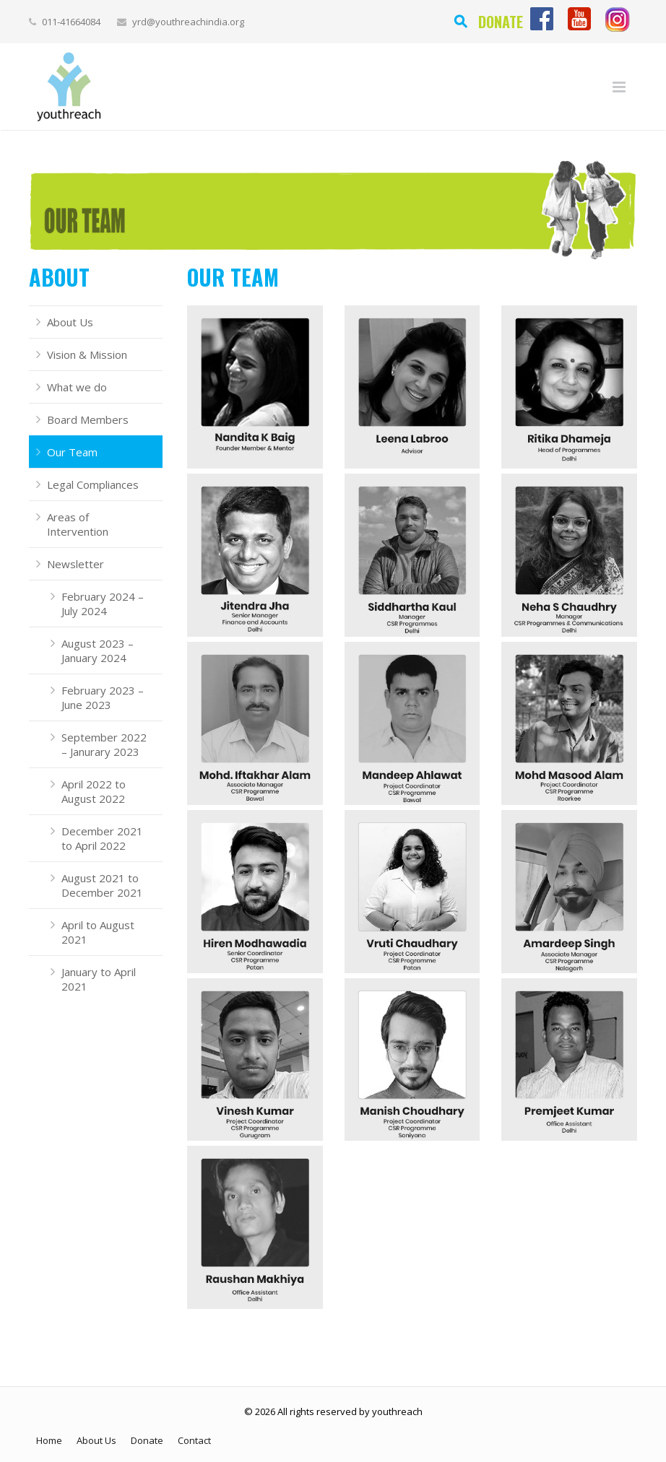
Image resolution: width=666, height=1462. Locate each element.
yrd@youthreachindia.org (188, 21)
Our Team (72, 452)
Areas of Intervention (77, 524)
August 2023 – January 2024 (97, 650)
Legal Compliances (93, 484)
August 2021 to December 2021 (102, 885)
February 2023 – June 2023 (102, 697)
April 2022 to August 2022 (93, 791)
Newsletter (75, 564)
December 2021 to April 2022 (102, 838)
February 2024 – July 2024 (102, 603)
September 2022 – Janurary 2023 (104, 744)
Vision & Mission (87, 354)
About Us (70, 322)
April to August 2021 (97, 932)
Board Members (88, 419)
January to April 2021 (98, 979)
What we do (77, 387)
